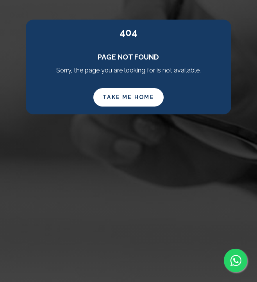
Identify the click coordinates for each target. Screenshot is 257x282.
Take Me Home (128, 97)
